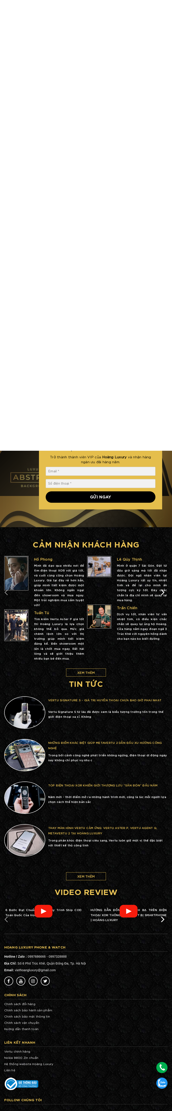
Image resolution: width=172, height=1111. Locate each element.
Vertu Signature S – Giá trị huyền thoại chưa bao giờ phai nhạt (105, 700)
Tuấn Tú (41, 612)
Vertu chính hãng (17, 1051)
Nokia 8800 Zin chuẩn (21, 1058)
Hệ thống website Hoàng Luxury (28, 1064)
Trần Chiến (127, 607)
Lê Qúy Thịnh (129, 559)
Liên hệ (9, 1070)
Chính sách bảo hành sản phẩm (28, 1010)
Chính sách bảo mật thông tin (27, 1016)
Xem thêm (86, 672)
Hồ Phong (43, 559)
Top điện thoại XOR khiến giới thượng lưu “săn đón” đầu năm (103, 785)
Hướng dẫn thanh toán (21, 1029)
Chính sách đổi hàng (19, 1004)
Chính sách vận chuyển (21, 1023)
